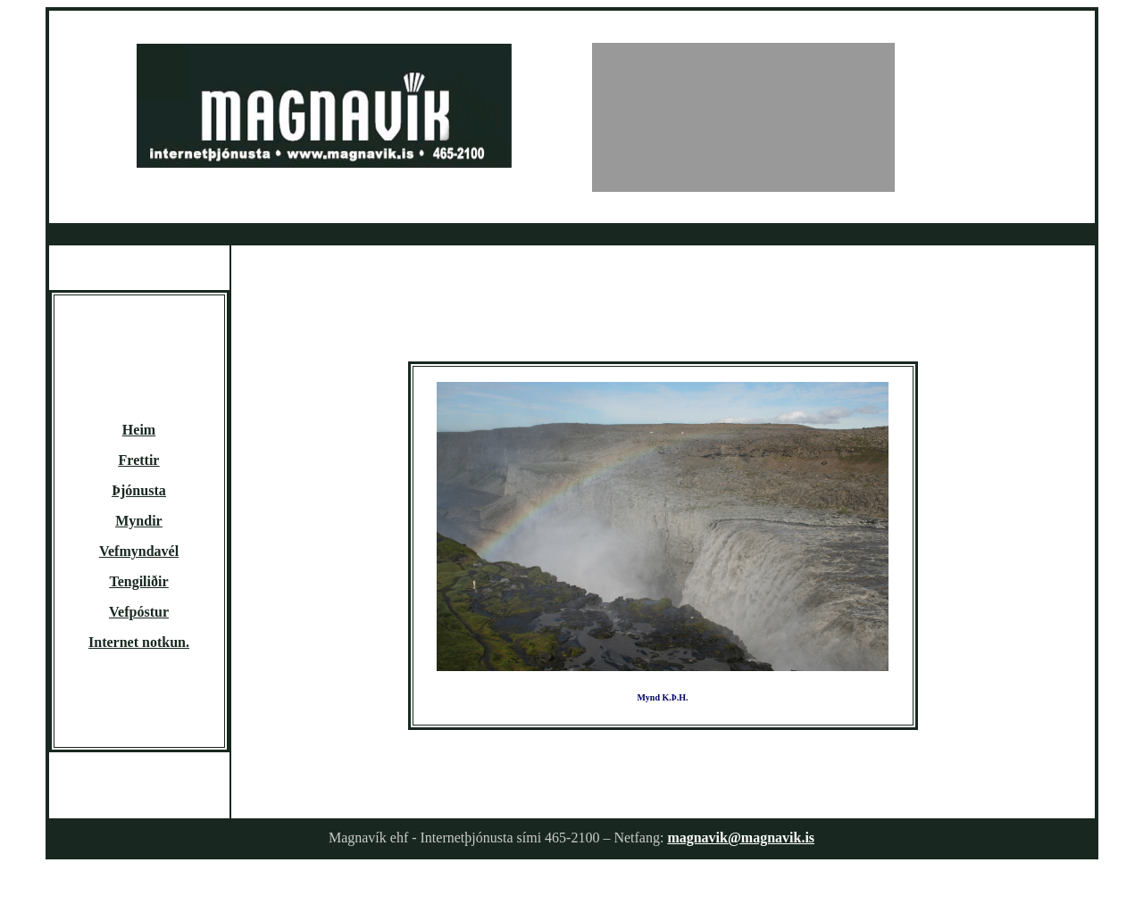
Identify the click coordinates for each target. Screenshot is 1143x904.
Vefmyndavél (139, 551)
